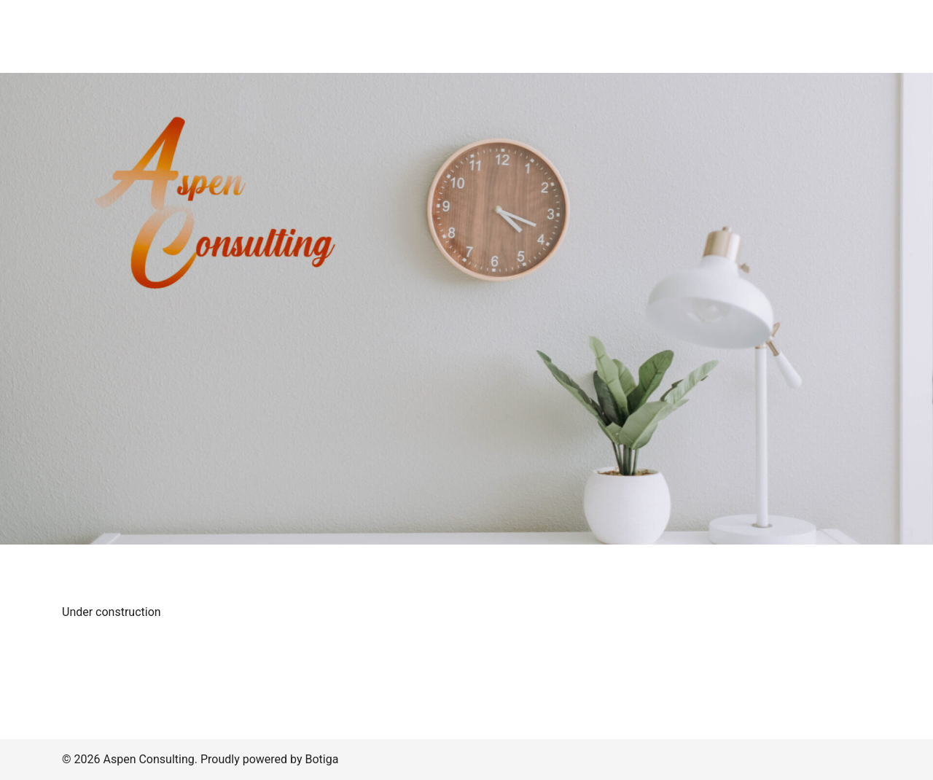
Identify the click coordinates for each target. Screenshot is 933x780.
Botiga (321, 759)
